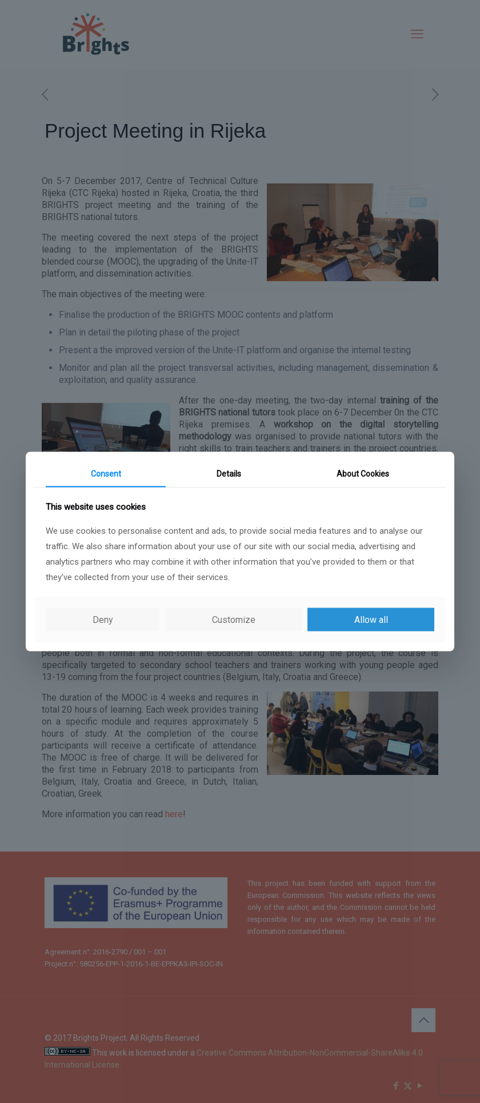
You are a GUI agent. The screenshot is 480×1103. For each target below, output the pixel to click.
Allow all (371, 619)
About (363, 473)
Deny (103, 619)
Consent (106, 473)
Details (229, 473)
